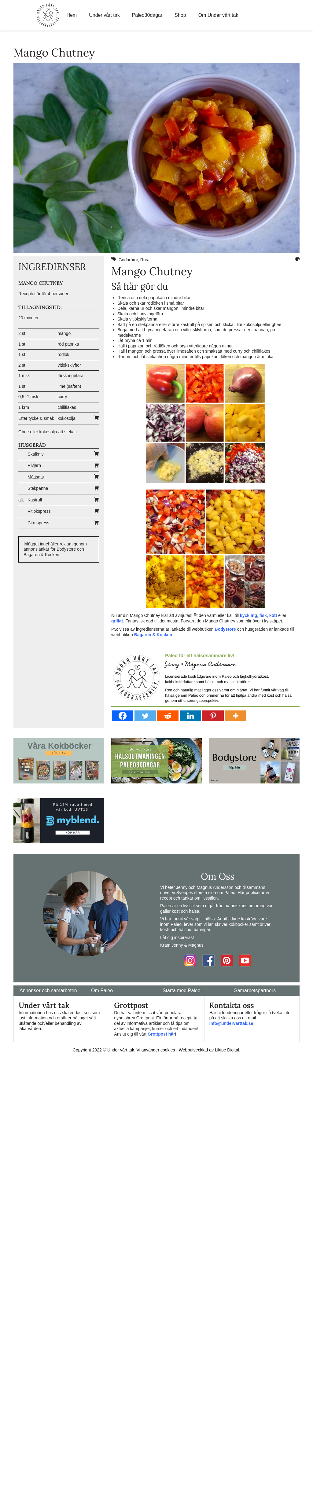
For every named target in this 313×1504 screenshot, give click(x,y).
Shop (180, 15)
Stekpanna (38, 488)
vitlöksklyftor (69, 365)
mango (64, 333)
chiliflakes (66, 407)
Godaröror (128, 259)
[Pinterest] (213, 715)
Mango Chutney (152, 271)
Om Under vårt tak (218, 15)
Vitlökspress (39, 511)
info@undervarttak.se (231, 1023)
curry (62, 396)
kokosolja (66, 418)
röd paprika (68, 344)
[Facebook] (122, 715)
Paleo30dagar (147, 15)
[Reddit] (168, 715)
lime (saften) (69, 386)
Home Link (48, 15)
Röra (144, 259)
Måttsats (36, 477)
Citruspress (38, 522)
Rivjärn (34, 465)
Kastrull (35, 499)
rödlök (63, 354)
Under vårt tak (104, 15)
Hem (71, 15)
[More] (235, 715)
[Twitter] (145, 715)
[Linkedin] (190, 715)
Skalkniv (35, 454)
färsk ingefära (70, 375)
